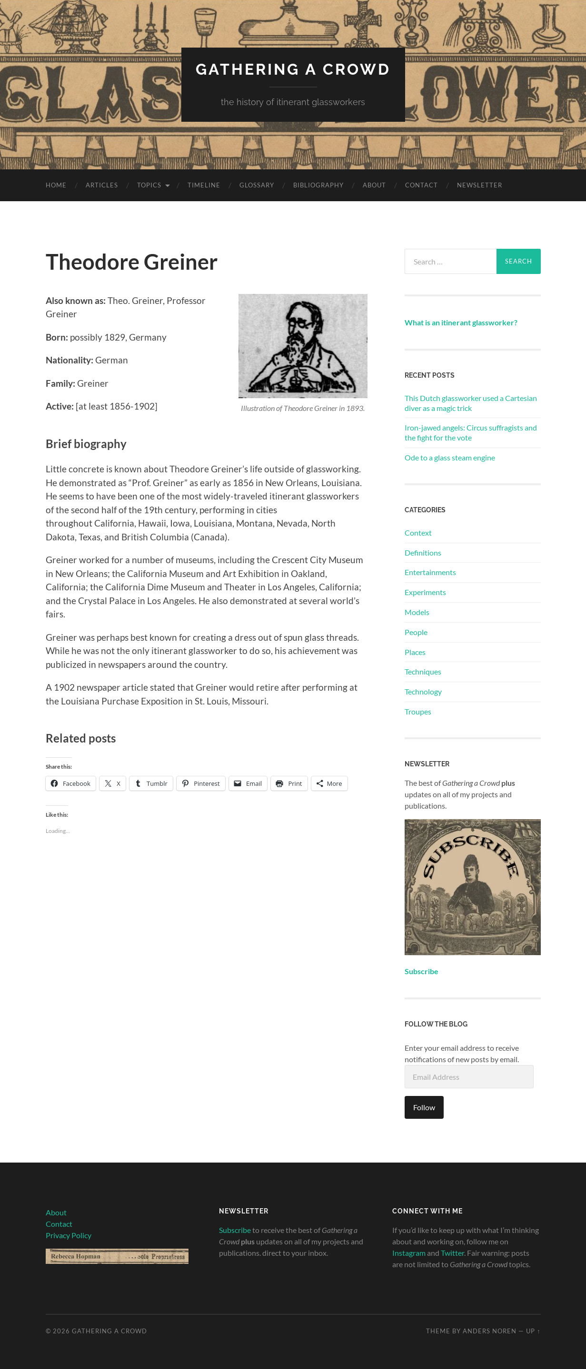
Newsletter (479, 185)
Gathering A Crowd (293, 69)
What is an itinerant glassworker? (461, 322)
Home (56, 185)
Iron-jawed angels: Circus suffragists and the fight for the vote (471, 432)
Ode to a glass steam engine (450, 457)
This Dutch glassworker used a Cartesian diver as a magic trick (471, 402)
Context (418, 532)
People (416, 631)
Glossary (256, 185)
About (374, 185)
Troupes (418, 711)
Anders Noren (489, 1331)
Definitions (423, 552)
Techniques (423, 671)
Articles (102, 185)
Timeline (204, 185)
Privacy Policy (68, 1235)
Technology (423, 691)
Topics (149, 185)
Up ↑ (533, 1331)
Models (417, 611)
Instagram (409, 1252)
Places (415, 651)
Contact (421, 185)
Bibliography (318, 185)
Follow (424, 1107)
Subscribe (235, 1229)
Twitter (452, 1252)
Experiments (425, 591)
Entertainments (430, 572)
